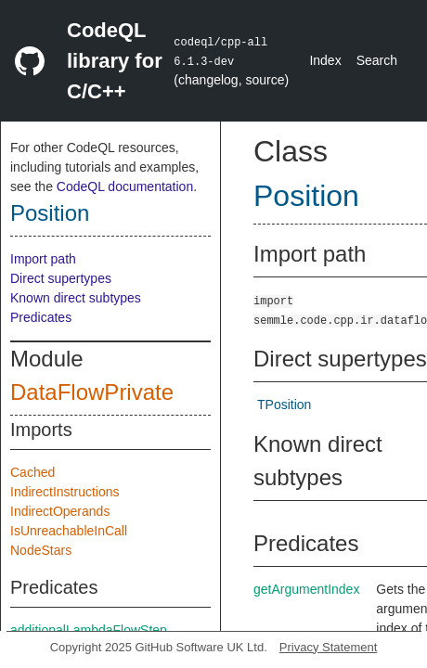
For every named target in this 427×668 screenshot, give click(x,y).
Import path (43, 258)
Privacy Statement (328, 647)
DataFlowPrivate (92, 392)
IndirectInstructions (65, 491)
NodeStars (40, 550)
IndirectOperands (60, 511)
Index (325, 60)
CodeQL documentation (125, 186)
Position (49, 212)
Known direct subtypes (75, 297)
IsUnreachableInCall (68, 530)
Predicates (40, 317)
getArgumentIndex (306, 589)
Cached (32, 472)
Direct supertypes (60, 278)
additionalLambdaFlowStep (88, 630)
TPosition (284, 404)
